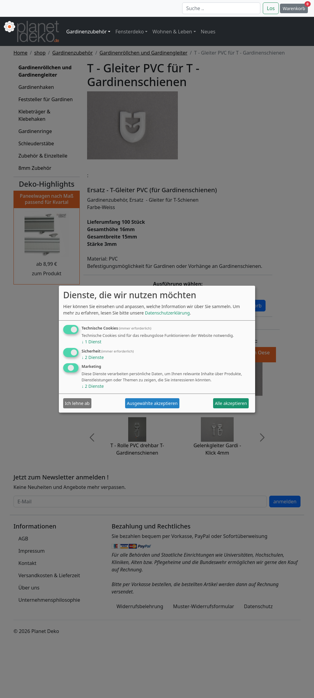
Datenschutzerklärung (167, 313)
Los (271, 8)
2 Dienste (93, 357)
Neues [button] (208, 31)
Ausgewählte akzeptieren (152, 403)
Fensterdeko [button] (129, 31)
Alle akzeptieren (231, 403)
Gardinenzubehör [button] (86, 31)
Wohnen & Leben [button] (172, 31)
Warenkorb (295, 7)
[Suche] (221, 8)
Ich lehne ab (77, 403)
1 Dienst (91, 342)
